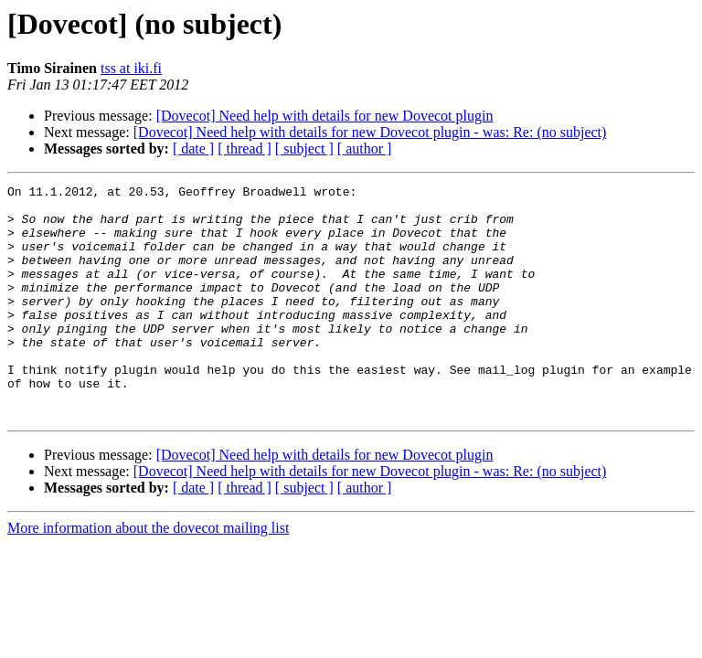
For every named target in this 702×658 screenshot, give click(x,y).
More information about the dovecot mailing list (148, 574)
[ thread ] (244, 148)
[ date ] (193, 148)
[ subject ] (304, 148)
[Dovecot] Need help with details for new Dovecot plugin (325, 115)
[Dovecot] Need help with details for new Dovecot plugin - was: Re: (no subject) (370, 132)
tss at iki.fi (131, 68)
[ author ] (364, 148)
